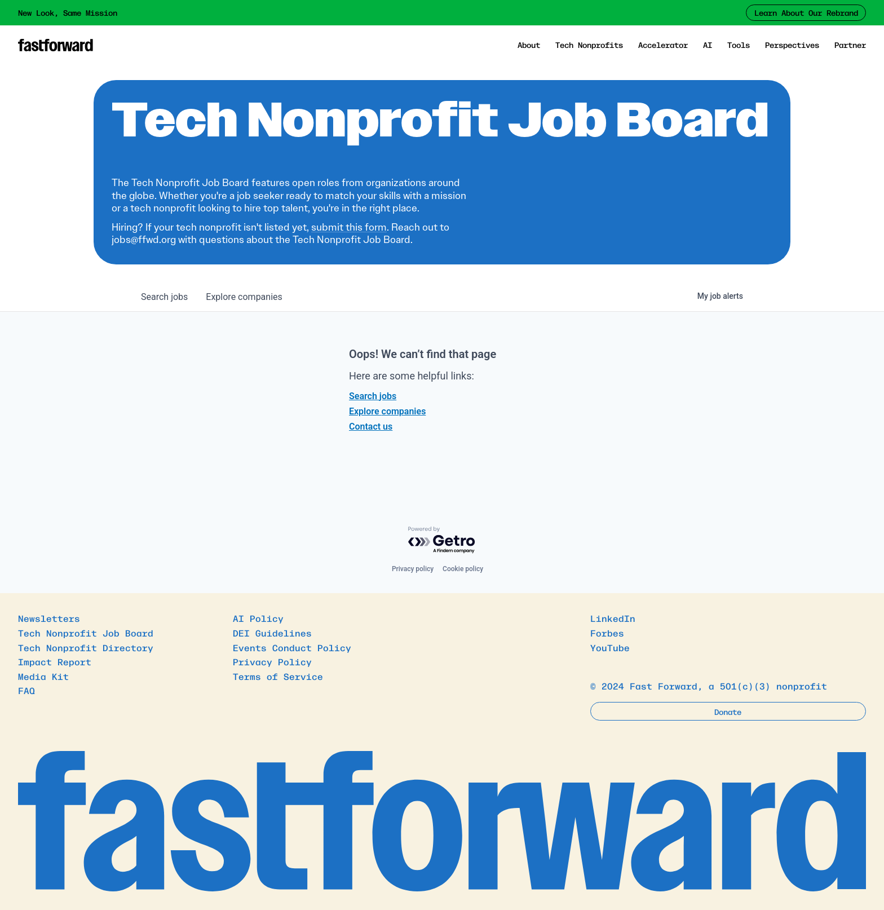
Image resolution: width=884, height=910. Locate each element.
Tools (738, 44)
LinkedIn (612, 618)
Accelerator (663, 44)
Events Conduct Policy (292, 647)
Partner (850, 44)
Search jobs (372, 396)
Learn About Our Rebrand (806, 12)
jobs (164, 296)
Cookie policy (463, 569)
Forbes (607, 632)
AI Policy (258, 618)
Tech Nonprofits (589, 44)
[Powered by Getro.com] (442, 540)
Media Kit (43, 676)
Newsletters (49, 618)
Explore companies (387, 411)
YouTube (610, 647)
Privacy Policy (272, 661)
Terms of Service (278, 676)
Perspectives (792, 44)
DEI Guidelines (272, 632)
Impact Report (54, 661)
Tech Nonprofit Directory (85, 647)
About (529, 44)
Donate (727, 711)
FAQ (26, 690)
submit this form (349, 227)
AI (707, 44)
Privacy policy (413, 569)
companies (244, 296)
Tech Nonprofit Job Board (85, 632)
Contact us (370, 426)
